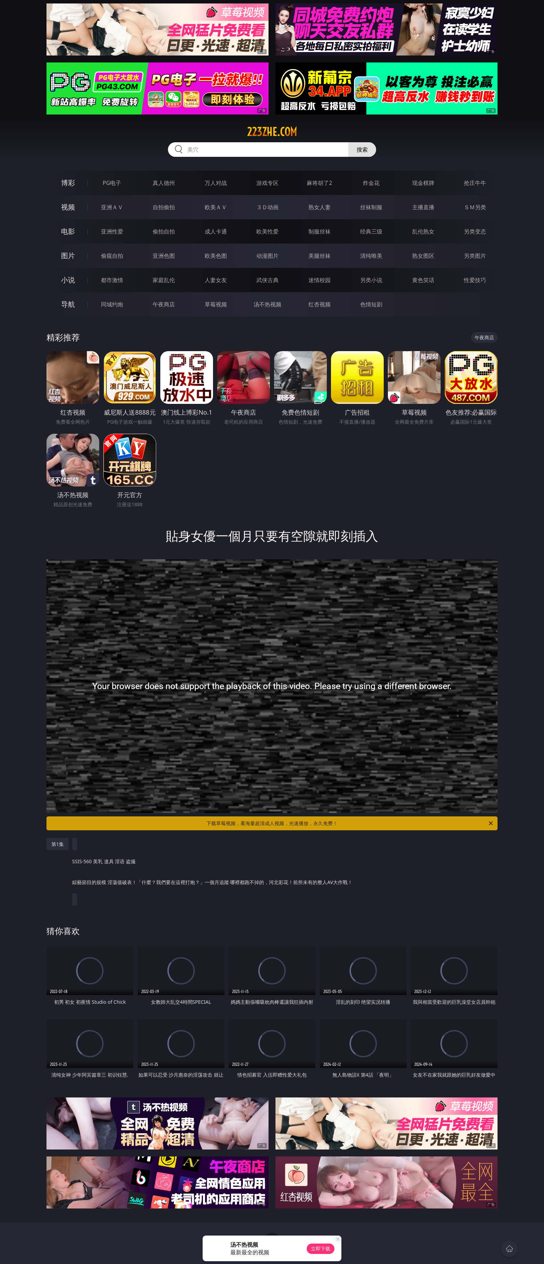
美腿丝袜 (319, 256)
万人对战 (216, 183)
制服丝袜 (319, 231)
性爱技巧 (475, 280)
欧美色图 (216, 256)
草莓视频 (216, 304)
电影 (68, 231)
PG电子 (112, 183)
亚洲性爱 (112, 231)
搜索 (362, 149)
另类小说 (371, 280)
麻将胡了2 (319, 183)
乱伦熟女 (423, 231)
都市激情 (112, 280)
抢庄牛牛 (475, 183)
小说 (68, 280)
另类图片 (475, 256)
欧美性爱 (267, 231)
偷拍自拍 (164, 231)
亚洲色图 (164, 256)
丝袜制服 (371, 207)
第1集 (57, 844)
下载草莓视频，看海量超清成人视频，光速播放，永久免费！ (350, 823)
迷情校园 (319, 280)
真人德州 (164, 183)
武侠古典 (267, 280)
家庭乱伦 (164, 280)
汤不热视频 (267, 304)
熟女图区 (423, 256)
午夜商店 (164, 304)
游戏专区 (267, 183)
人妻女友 (216, 280)
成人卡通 (216, 231)
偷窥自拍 (112, 256)
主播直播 (423, 207)
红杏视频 (319, 304)
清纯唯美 (371, 256)
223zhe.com (272, 132)
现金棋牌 (423, 183)
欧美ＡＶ (216, 207)
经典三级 (371, 231)
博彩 (68, 182)
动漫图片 (267, 256)
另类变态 (475, 231)
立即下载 (320, 1248)
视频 (68, 207)
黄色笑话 (423, 280)
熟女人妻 (319, 207)
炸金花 (371, 183)
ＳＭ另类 (475, 207)
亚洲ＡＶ (112, 207)
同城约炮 (112, 304)
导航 (68, 304)
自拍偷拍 (164, 207)
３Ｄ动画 (267, 207)
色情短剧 (371, 304)
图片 (68, 255)
